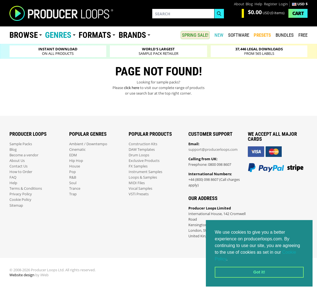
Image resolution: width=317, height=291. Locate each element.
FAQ (12, 177)
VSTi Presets (139, 194)
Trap (73, 194)
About (239, 4)
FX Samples (138, 166)
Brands (132, 35)
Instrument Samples (145, 171)
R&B (72, 177)
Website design (21, 275)
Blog (249, 4)
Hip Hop (76, 160)
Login (283, 4)
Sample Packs (20, 144)
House (74, 166)
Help (258, 4)
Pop (72, 171)
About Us (17, 160)
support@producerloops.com (213, 149)
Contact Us (18, 166)
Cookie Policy (20, 199)
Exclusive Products (144, 160)
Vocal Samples (140, 188)
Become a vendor (23, 155)
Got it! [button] (259, 272)
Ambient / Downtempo (88, 144)
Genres (58, 35)
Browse (23, 35)
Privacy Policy (20, 194)
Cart (298, 13)
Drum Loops (139, 155)
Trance (74, 188)
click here (131, 87)
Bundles (285, 35)
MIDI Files (137, 183)
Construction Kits (143, 144)
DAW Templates (142, 149)
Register (270, 4)
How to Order (20, 171)
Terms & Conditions (25, 188)
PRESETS (262, 35)
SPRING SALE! (195, 35)
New (218, 35)
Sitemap (16, 205)
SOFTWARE (238, 35)
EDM (73, 155)
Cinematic (77, 149)
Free (303, 35)
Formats (95, 35)
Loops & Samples (143, 177)
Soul (72, 183)
